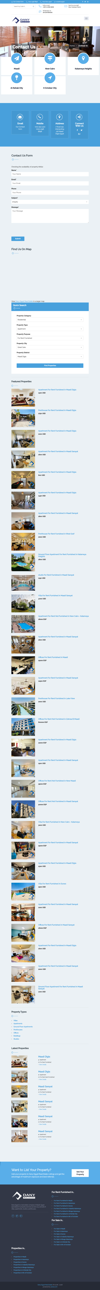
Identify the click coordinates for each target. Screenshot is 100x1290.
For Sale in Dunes (59, 1234)
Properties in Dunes (20, 1262)
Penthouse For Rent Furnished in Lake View (56, 698)
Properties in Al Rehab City (22, 1270)
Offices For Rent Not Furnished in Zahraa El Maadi (58, 719)
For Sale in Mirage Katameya (63, 1239)
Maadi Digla (44, 1056)
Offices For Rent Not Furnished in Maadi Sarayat (58, 801)
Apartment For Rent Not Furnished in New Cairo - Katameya (63, 616)
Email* (13, 180)
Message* (15, 207)
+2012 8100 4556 (46, 2)
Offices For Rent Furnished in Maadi (53, 657)
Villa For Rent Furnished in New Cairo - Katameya (59, 822)
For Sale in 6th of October (62, 1244)
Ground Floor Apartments (23, 1027)
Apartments (18, 1024)
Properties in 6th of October (23, 1273)
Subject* (14, 198)
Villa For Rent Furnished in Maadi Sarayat (55, 595)
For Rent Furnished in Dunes (63, 1206)
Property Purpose (23, 334)
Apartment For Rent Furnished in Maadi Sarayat (58, 451)
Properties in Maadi (20, 1257)
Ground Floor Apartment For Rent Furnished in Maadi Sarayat (60, 988)
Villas (15, 1021)
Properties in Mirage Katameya (24, 1267)
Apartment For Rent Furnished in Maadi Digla (57, 390)
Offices (16, 1033)
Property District (23, 353)
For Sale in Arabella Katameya (64, 1237)
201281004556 (59, 2)
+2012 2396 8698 (32, 2)
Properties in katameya (21, 1259)
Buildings (17, 1036)
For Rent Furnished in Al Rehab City (65, 1214)
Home (72, 46)
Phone (13, 189)
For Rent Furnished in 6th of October (66, 1216)
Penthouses (18, 1030)
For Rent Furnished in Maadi (63, 1200)
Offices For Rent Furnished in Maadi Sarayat (56, 925)
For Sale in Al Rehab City (62, 1242)
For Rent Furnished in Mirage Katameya (67, 1211)
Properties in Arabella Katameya (24, 1265)
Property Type (22, 325)
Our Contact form (17, 2)
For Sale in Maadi (59, 1229)
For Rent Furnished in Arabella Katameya (67, 1208)
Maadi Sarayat (45, 1086)
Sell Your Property (80, 1173)
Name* (14, 170)
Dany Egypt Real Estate (24, 301)
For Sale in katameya (61, 1231)
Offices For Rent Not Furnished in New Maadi (57, 781)
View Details (42, 1064)
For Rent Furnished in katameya (64, 1203)
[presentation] (27, 230)
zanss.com (54, 1287)
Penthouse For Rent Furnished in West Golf (56, 534)
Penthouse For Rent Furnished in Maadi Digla (57, 410)
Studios (16, 1039)
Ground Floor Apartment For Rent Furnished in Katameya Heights (62, 555)
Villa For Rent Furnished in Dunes (52, 884)
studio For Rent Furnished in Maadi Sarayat (56, 575)
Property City (22, 343)
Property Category (24, 316)
